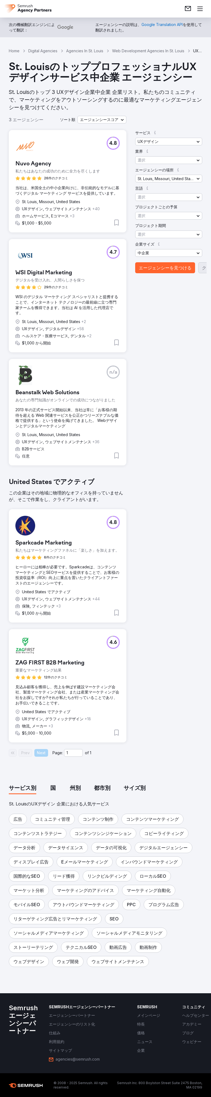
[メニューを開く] (200, 8)
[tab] (22, 788)
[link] (188, 8)
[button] (101, 119)
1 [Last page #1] (90, 752)
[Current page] (73, 752)
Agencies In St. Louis (84, 50)
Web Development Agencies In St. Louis (148, 50)
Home (14, 50)
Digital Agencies (42, 50)
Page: (57, 752)
